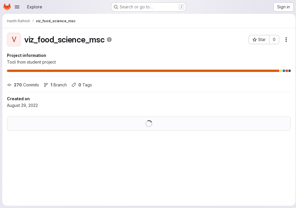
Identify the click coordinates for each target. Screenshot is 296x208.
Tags (81, 84)
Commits (23, 84)
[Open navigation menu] (17, 7)
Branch (55, 84)
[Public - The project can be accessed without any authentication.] (109, 39)
